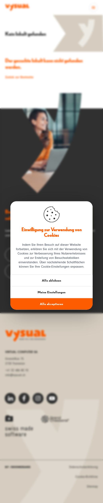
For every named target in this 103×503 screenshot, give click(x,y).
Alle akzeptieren (51, 304)
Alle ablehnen (51, 280)
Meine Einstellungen (52, 292)
